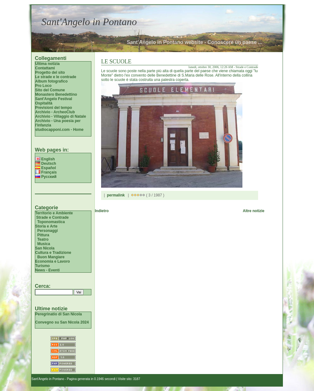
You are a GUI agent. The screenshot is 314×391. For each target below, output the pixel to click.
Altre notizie (253, 211)
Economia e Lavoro (52, 261)
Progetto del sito (50, 72)
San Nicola (44, 248)
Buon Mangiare (51, 257)
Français (46, 172)
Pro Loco (43, 85)
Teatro (43, 239)
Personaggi (47, 230)
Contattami (45, 68)
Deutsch (45, 163)
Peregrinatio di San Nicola (58, 314)
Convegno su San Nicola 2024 (62, 322)
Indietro (102, 211)
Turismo (42, 266)
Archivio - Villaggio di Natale (60, 116)
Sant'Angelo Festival (53, 99)
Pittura (43, 235)
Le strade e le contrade (55, 77)
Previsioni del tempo (53, 107)
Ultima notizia (47, 64)
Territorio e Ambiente (54, 213)
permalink (116, 195)
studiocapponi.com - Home (59, 129)
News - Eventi (47, 270)
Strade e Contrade (52, 217)
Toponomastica (51, 222)
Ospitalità (43, 103)
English (45, 159)
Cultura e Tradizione (53, 252)
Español (45, 168)
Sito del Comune (50, 90)
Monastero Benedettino (56, 94)
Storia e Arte (46, 226)
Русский (46, 176)
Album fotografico (51, 81)
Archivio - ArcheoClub (55, 112)
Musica (43, 244)
